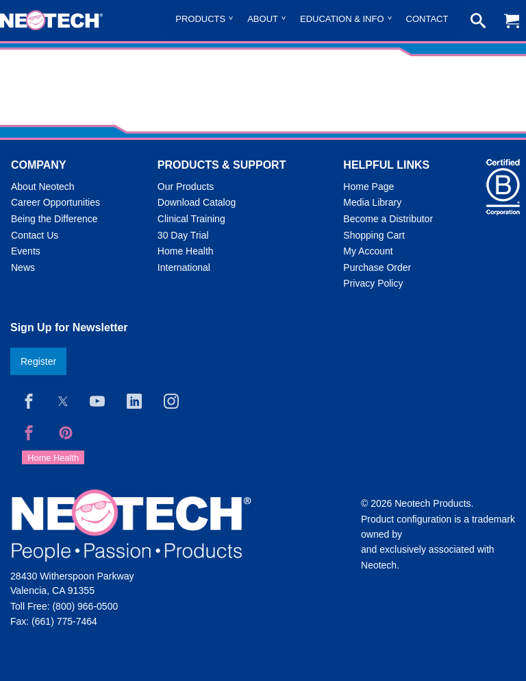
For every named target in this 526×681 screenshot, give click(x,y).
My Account (367, 251)
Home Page (368, 186)
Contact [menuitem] (427, 19)
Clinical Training (191, 218)
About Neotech (43, 186)
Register (38, 361)
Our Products (186, 186)
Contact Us (34, 235)
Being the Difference (54, 218)
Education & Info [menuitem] (342, 19)
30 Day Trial (183, 235)
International (184, 267)
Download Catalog (197, 202)
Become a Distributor (388, 218)
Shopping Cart (374, 235)
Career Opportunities (55, 202)
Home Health (186, 251)
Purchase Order (377, 267)
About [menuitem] (262, 19)
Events (25, 251)
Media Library (372, 202)
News (23, 267)
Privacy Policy (373, 283)
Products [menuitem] (200, 19)
